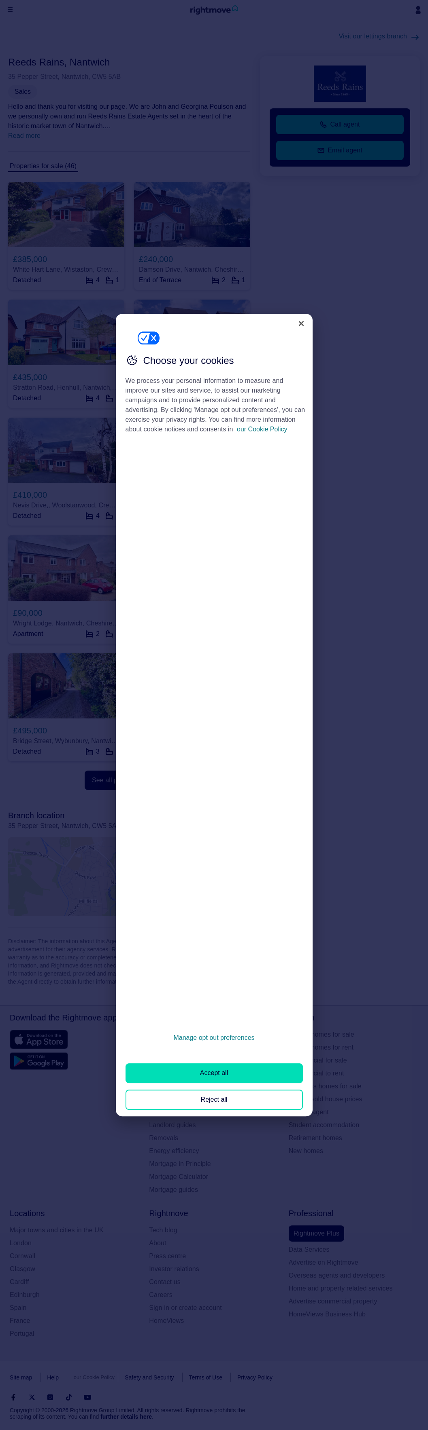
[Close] (301, 323)
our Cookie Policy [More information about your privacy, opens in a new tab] (262, 429)
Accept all (214, 1073)
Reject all (214, 1099)
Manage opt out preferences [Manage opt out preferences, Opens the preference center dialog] (213, 1037)
